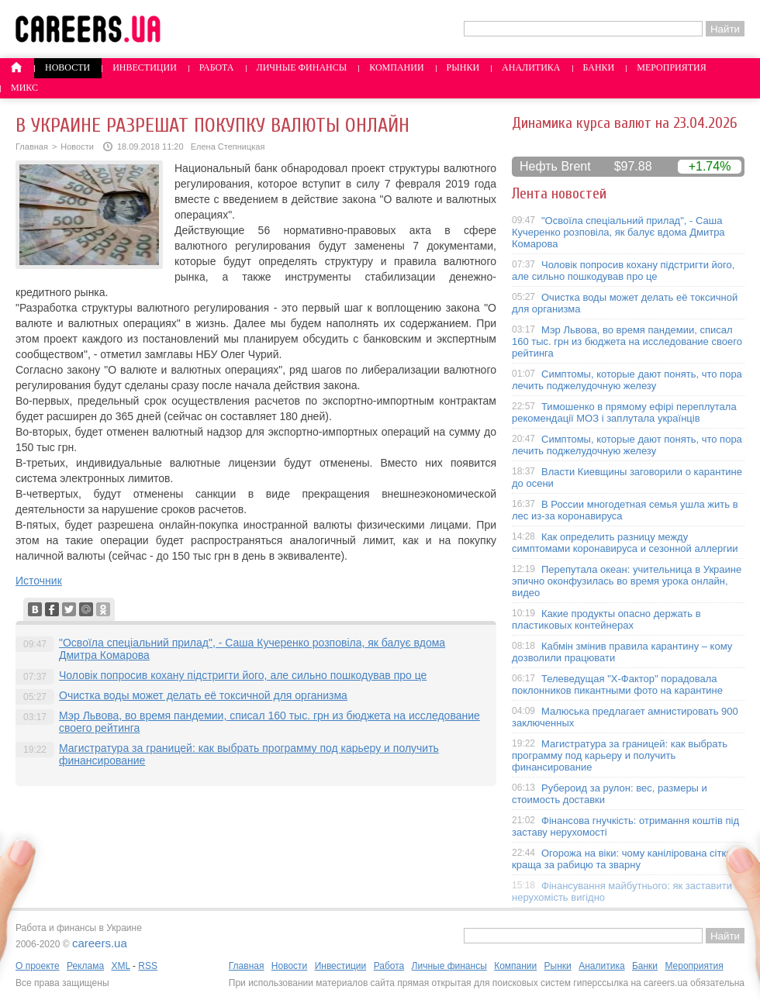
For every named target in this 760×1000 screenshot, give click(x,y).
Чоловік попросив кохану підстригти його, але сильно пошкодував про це (243, 675)
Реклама (85, 965)
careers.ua (99, 943)
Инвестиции (144, 67)
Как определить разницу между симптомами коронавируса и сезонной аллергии (625, 542)
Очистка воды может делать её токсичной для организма (203, 695)
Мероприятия (671, 67)
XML (120, 965)
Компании (396, 67)
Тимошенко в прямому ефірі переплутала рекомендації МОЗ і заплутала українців (624, 412)
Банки (599, 67)
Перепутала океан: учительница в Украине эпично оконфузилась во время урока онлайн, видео (626, 581)
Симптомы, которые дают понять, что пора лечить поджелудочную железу (627, 379)
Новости (67, 67)
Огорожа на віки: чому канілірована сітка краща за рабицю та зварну (622, 859)
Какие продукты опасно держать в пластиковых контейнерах (606, 619)
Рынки (463, 67)
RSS (147, 965)
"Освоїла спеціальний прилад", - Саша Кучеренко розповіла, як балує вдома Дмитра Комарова (618, 232)
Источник (39, 580)
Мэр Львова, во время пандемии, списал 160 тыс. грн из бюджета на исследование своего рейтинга (627, 341)
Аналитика (531, 67)
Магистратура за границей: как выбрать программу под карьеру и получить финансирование (619, 755)
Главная (32, 146)
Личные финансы (302, 67)
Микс (24, 87)
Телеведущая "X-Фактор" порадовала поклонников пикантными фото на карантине (617, 684)
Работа (216, 67)
